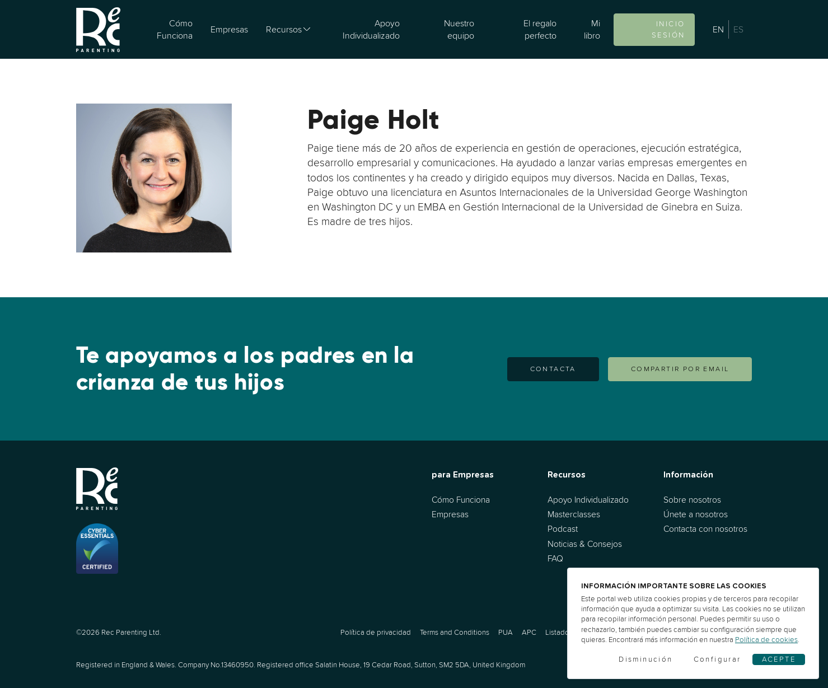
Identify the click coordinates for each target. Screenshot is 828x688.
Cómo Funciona (175, 29)
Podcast (563, 528)
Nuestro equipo (459, 29)
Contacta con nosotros (705, 528)
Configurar (717, 659)
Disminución (645, 659)
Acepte (779, 659)
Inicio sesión (668, 29)
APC (529, 632)
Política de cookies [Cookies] (766, 639)
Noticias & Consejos (585, 544)
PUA (505, 632)
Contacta (553, 369)
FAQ (555, 558)
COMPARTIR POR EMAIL (680, 369)
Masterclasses (574, 514)
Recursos (284, 29)
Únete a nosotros (695, 514)
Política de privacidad (375, 632)
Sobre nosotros (692, 499)
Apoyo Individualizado (371, 29)
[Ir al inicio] (98, 29)
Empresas (229, 29)
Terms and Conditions (454, 632)
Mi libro (592, 29)
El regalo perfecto (539, 29)
